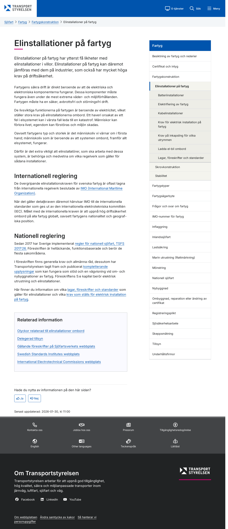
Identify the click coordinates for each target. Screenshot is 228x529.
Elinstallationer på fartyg (79, 22)
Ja (20, 398)
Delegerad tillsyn (30, 338)
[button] (174, 8)
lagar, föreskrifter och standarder (92, 289)
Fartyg (22, 22)
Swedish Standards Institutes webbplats (48, 354)
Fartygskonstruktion (45, 22)
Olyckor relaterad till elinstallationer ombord (50, 331)
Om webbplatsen (25, 517)
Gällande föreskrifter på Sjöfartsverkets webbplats (56, 346)
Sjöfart (8, 22)
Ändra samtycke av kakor (57, 517)
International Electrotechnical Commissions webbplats (59, 362)
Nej (34, 398)
